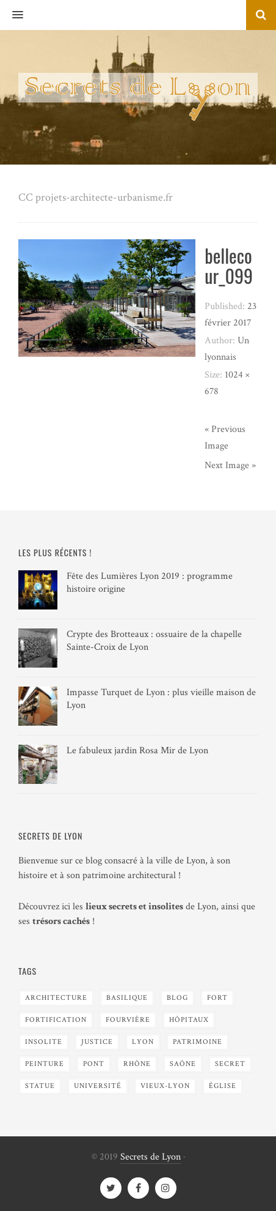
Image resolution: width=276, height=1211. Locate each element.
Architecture (56, 997)
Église (222, 1085)
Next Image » (230, 465)
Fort (217, 997)
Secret (230, 1063)
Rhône (137, 1063)
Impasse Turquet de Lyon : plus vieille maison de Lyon (161, 699)
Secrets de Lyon (150, 1156)
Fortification (56, 1019)
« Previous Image (225, 437)
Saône (183, 1063)
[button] (11, 15)
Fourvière (128, 1019)
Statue (40, 1085)
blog (177, 997)
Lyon (143, 1041)
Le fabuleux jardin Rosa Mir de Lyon (137, 750)
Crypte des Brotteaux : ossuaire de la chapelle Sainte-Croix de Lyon (154, 641)
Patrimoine (197, 1041)
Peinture (44, 1063)
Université (98, 1085)
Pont (93, 1063)
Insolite (43, 1041)
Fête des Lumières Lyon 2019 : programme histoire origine (150, 582)
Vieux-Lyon (165, 1085)
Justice (97, 1041)
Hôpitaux (189, 1019)
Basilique (127, 997)
